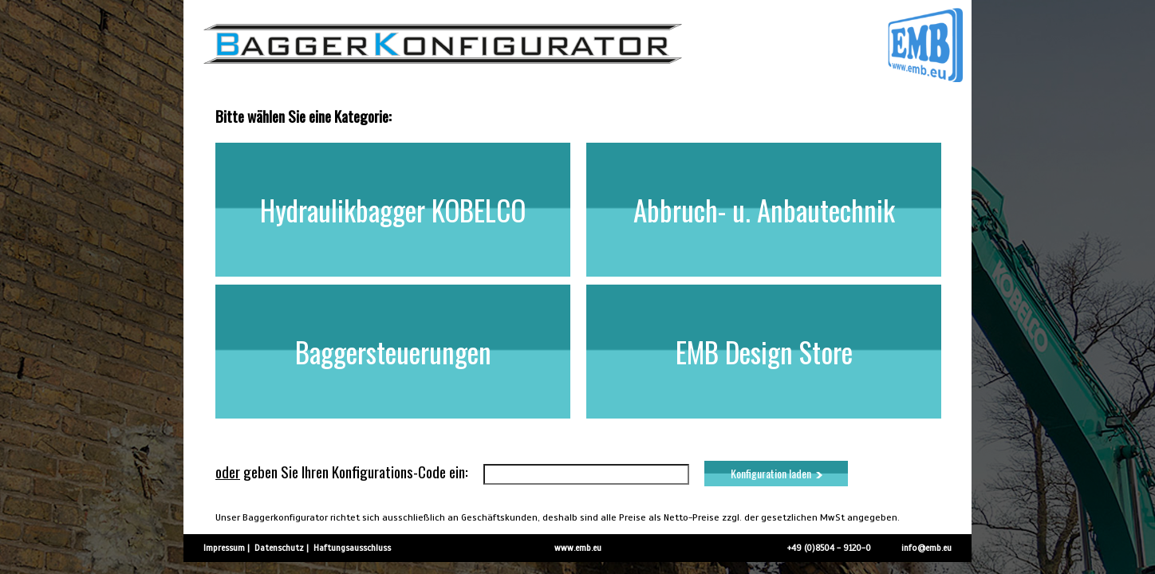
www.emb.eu (577, 547)
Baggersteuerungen (393, 351)
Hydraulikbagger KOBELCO (393, 209)
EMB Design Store (764, 351)
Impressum (224, 547)
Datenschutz (279, 547)
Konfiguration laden (776, 473)
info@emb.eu (926, 547)
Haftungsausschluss (352, 547)
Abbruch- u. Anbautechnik (764, 209)
